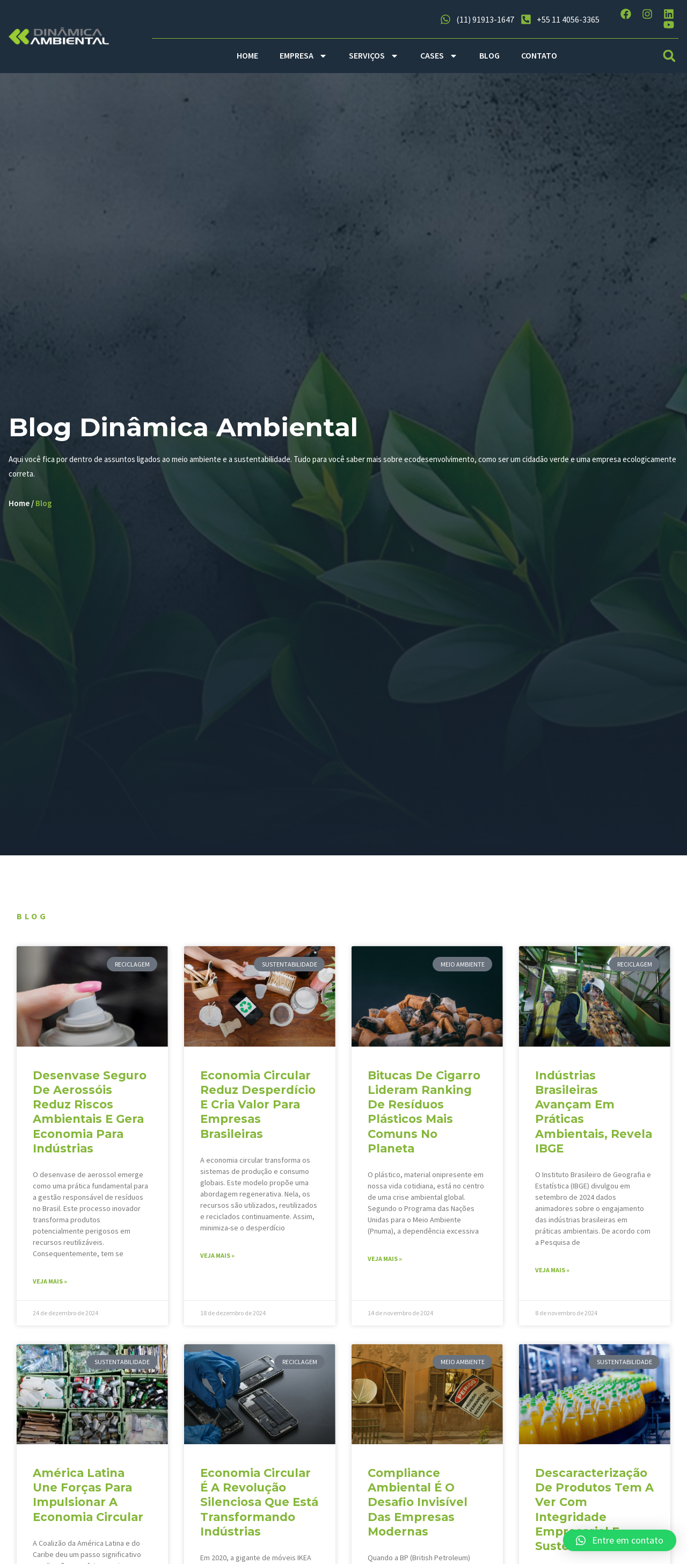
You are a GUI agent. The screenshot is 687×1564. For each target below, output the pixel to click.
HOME (247, 55)
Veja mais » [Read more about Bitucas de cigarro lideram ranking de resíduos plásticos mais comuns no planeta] (385, 1262)
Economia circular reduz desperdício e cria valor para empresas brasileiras (258, 1107)
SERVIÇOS (374, 55)
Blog (46, 504)
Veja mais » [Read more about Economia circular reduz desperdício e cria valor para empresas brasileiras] (218, 1259)
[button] (669, 55)
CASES (439, 55)
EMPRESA (303, 55)
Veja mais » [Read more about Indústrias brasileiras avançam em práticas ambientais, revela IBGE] (552, 1273)
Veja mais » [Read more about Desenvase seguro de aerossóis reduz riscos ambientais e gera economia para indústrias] (50, 1284)
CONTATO (539, 55)
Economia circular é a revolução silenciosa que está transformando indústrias (260, 1505)
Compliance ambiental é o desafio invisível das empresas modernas (417, 1505)
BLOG (489, 55)
